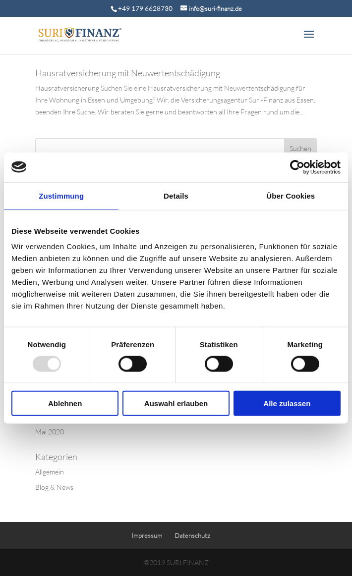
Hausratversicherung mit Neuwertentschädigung (127, 72)
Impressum (146, 535)
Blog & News (54, 487)
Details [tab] (176, 195)
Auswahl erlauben (176, 403)
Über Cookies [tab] (290, 195)
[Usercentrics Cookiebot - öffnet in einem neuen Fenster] (297, 166)
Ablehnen (65, 403)
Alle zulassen (286, 403)
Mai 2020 (49, 431)
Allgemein (49, 472)
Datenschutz (192, 535)
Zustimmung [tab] (61, 195)
